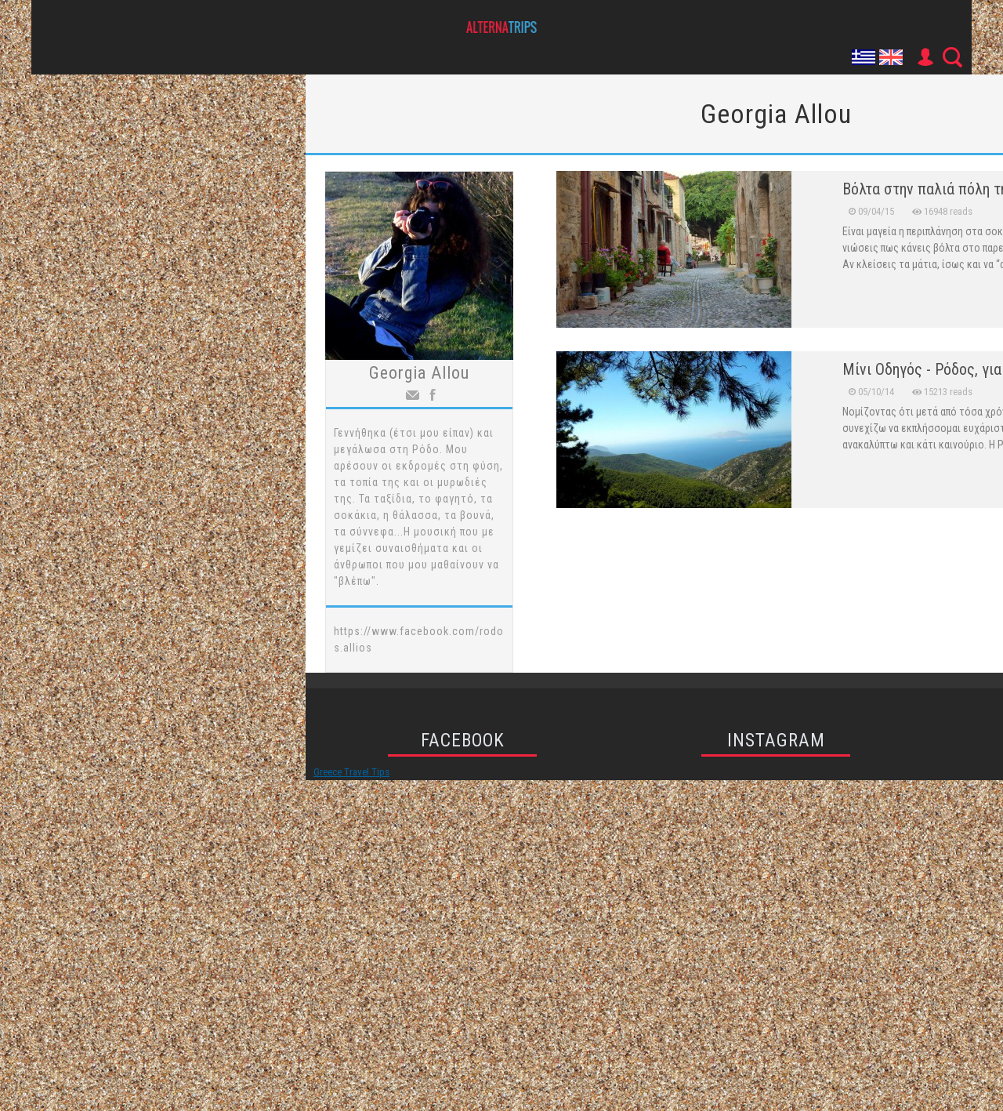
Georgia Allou (419, 373)
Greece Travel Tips (351, 772)
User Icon (924, 57)
